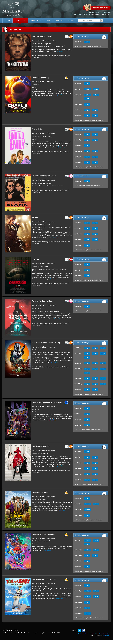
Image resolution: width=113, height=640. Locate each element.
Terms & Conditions (83, 633)
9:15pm (103, 348)
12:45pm (87, 613)
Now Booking (20, 20)
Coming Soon (35, 20)
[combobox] (90, 20)
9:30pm (95, 134)
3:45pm (87, 83)
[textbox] (90, 20)
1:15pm (95, 540)
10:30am (87, 504)
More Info (60, 51)
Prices (48, 20)
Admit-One (106, 635)
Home (7, 20)
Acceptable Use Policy (95, 633)
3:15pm (95, 363)
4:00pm (87, 457)
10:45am (87, 89)
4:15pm (87, 585)
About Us (59, 20)
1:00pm (95, 89)
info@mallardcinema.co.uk (100, 14)
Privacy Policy (105, 633)
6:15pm (95, 348)
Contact (71, 20)
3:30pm (87, 156)
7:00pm (87, 41)
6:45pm (87, 134)
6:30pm (87, 140)
